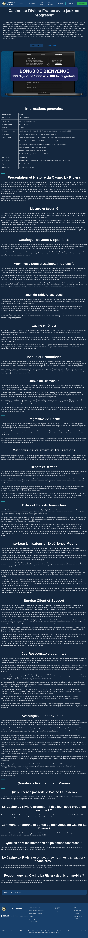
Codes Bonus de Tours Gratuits (36, 910)
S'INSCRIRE (70, 3)
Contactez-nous (77, 910)
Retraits (56, 911)
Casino (21, 3)
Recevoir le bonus (36, 45)
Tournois (31, 916)
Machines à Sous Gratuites (35, 913)
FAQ (75, 907)
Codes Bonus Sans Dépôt (35, 907)
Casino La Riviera (51, 45)
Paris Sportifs (58, 915)
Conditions (76, 913)
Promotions (31, 3)
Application (61, 3)
